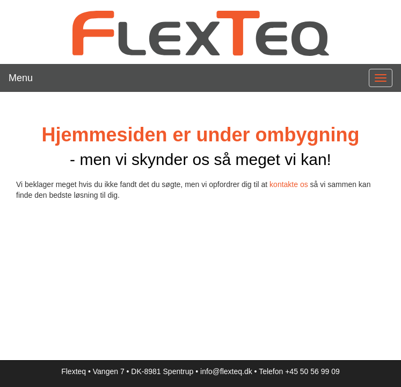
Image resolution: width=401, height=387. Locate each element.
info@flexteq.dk (226, 371)
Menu (21, 78)
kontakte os (288, 184)
